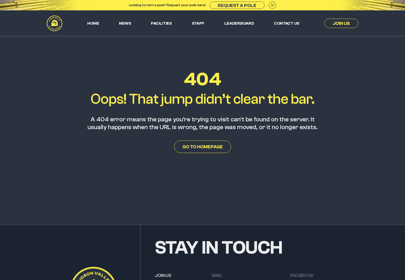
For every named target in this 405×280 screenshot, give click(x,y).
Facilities (161, 23)
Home (93, 23)
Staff (198, 23)
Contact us (286, 23)
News (125, 23)
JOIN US (163, 276)
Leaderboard (239, 23)
